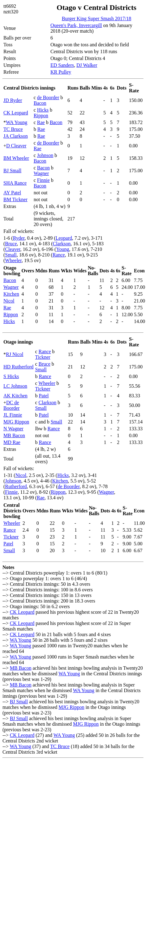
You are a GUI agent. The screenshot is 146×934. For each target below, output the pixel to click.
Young (62, 249)
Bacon (40, 103)
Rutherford (16, 486)
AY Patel (12, 192)
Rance (59, 254)
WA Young (16, 122)
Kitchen (11, 294)
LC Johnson (15, 386)
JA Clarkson (15, 136)
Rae (41, 122)
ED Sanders (62, 65)
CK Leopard (15, 112)
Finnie (43, 180)
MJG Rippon (16, 421)
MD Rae (11, 442)
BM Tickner (15, 199)
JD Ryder (12, 100)
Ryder (19, 238)
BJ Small (12, 170)
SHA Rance (15, 183)
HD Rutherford (18, 366)
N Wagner (13, 428)
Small (10, 254)
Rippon (41, 115)
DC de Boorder (11, 405)
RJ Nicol (14, 354)
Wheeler (13, 260)
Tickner (42, 357)
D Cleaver (16, 145)
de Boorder (48, 97)
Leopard (63, 238)
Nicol (9, 300)
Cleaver (12, 249)
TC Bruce (13, 129)
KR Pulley (60, 72)
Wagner (41, 173)
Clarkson (62, 243)
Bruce (11, 243)
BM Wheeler (16, 158)
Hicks (43, 110)
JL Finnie (12, 415)
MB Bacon (14, 435)
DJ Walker (86, 65)
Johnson (45, 155)
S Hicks (11, 376)
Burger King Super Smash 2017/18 (96, 18)
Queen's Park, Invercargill (76, 25)
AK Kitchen (15, 395)
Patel (44, 395)
